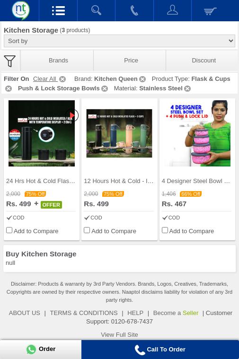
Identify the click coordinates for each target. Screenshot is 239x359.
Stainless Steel (165, 88)
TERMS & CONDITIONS (84, 312)
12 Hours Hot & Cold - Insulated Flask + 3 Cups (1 (152, 180)
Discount (204, 60)
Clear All (50, 78)
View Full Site (119, 334)
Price (131, 60)
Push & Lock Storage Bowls (63, 88)
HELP (135, 312)
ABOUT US (24, 312)
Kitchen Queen (120, 78)
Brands (58, 60)
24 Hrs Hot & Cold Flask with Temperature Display (74, 180)
